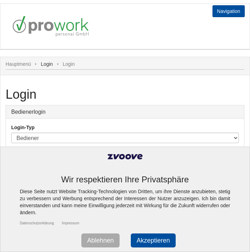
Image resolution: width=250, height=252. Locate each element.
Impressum (70, 223)
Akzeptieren (153, 240)
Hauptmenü (18, 64)
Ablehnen (100, 240)
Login (69, 64)
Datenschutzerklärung (37, 223)
